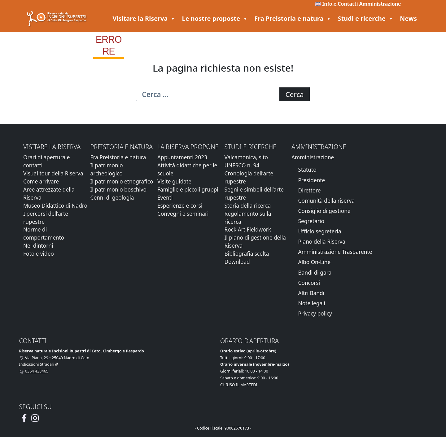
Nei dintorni (38, 245)
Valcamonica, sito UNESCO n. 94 (246, 161)
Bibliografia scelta (247, 253)
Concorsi (309, 282)
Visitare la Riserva (144, 18)
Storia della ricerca (248, 205)
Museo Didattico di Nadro (55, 205)
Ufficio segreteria (319, 231)
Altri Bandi (311, 293)
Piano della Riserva (321, 241)
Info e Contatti (340, 3)
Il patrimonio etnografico (121, 181)
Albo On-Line (314, 262)
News (408, 18)
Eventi (165, 197)
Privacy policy (315, 313)
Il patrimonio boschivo (118, 189)
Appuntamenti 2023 (182, 157)
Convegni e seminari (183, 213)
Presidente (311, 180)
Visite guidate (174, 181)
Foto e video (38, 253)
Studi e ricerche (366, 18)
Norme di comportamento (43, 233)
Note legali (311, 303)
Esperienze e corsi (179, 205)
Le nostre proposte (215, 18)
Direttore (309, 190)
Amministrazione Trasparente (335, 251)
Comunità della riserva (326, 200)
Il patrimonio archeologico (106, 169)
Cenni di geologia (112, 197)
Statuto (307, 169)
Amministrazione (380, 3)
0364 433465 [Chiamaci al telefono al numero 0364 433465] (36, 371)
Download (237, 261)
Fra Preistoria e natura (292, 18)
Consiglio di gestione (324, 210)
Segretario (311, 221)
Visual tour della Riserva (53, 173)
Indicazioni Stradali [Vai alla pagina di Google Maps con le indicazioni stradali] (36, 364)
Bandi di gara (314, 272)
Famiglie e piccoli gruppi (187, 189)
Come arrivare (41, 181)
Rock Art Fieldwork (248, 229)
